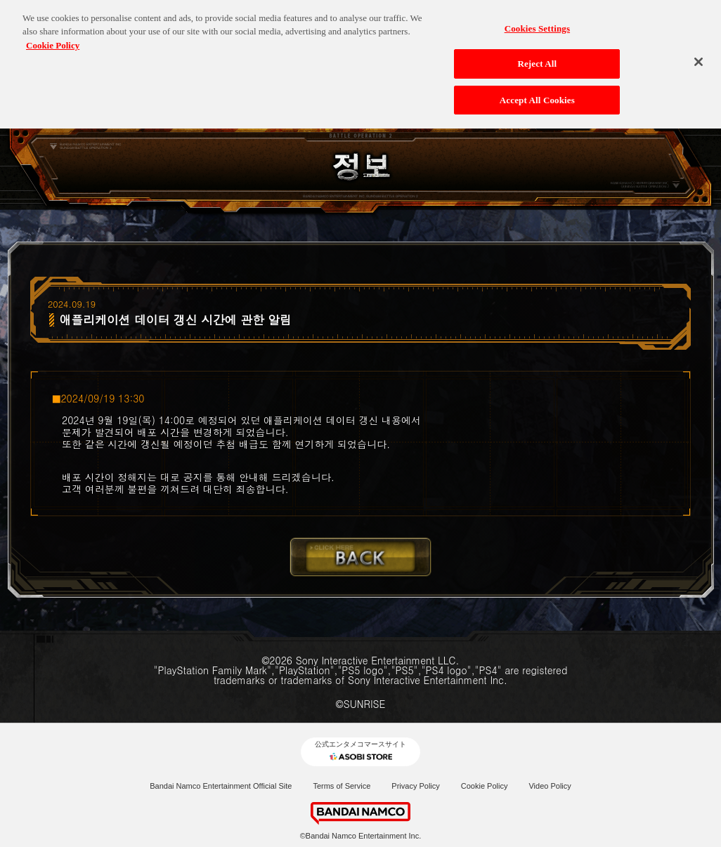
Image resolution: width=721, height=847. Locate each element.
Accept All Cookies (537, 93)
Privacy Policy (415, 786)
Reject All (537, 58)
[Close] (698, 55)
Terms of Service (341, 786)
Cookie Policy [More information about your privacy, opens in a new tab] (52, 39)
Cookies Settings (537, 22)
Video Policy (549, 786)
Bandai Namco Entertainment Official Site (221, 786)
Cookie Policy (484, 786)
